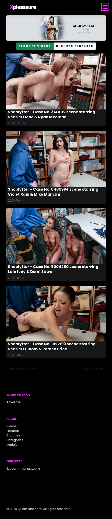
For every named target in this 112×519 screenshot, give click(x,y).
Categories (14, 440)
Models (11, 444)
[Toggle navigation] (105, 7)
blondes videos (35, 46)
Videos (11, 426)
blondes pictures (74, 46)
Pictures (12, 431)
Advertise (13, 402)
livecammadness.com (23, 468)
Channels (13, 435)
